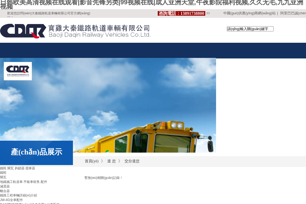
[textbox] (250, 28)
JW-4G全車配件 (11, 200)
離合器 (5, 191)
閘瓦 (3, 177)
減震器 (5, 186)
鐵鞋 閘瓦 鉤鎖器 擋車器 (17, 168)
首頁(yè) (92, 161)
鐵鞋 (3, 173)
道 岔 (111, 161)
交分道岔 (132, 161)
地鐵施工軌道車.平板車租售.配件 (23, 182)
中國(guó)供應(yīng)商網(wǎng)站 (249, 13)
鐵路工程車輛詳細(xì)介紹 (18, 195)
